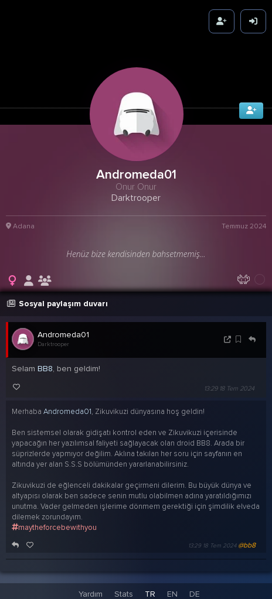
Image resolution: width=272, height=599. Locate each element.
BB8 (45, 366)
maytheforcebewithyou (54, 525)
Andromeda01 (63, 332)
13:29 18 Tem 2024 (229, 386)
